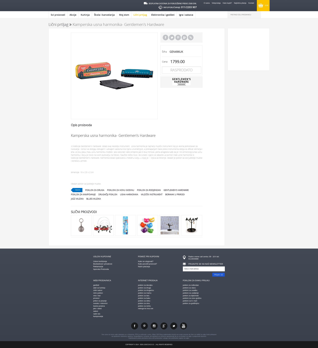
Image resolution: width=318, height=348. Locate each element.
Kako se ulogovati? (145, 261)
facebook (134, 325)
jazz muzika (77, 198)
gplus (163, 325)
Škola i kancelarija (104, 14)
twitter (173, 325)
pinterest (144, 325)
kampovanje (98, 316)
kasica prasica (99, 306)
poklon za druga (94, 190)
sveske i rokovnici (100, 303)
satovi (95, 311)
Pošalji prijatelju (184, 37)
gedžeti (96, 285)
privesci (96, 298)
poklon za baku (144, 298)
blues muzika (93, 198)
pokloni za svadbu (190, 290)
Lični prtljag (140, 15)
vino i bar (97, 296)
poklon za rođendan (191, 285)
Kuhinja (85, 14)
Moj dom (124, 14)
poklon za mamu (144, 293)
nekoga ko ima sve (145, 308)
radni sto (96, 314)
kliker (60, 6)
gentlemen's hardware (176, 190)
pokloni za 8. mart (190, 301)
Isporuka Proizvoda (101, 269)
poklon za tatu (143, 296)
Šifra (164, 51)
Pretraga (265, 14)
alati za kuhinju (99, 288)
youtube (183, 325)
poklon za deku (144, 301)
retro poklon (98, 293)
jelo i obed (97, 308)
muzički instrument (151, 194)
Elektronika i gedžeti (163, 14)
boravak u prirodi (175, 194)
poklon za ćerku (144, 306)
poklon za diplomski (191, 296)
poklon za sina (144, 303)
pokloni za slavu (189, 288)
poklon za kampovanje (83, 194)
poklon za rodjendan (149, 190)
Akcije (73, 14)
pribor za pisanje (100, 301)
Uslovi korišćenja (100, 261)
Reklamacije (98, 266)
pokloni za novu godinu (120, 190)
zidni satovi (97, 290)
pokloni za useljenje (191, 293)
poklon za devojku (145, 285)
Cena (164, 61)
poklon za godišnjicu (191, 303)
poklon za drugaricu (146, 290)
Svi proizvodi (58, 14)
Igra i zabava (186, 14)
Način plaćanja (144, 266)
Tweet (172, 37)
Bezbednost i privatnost (102, 264)
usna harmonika (129, 194)
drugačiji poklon (107, 194)
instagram (154, 325)
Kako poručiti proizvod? (147, 264)
